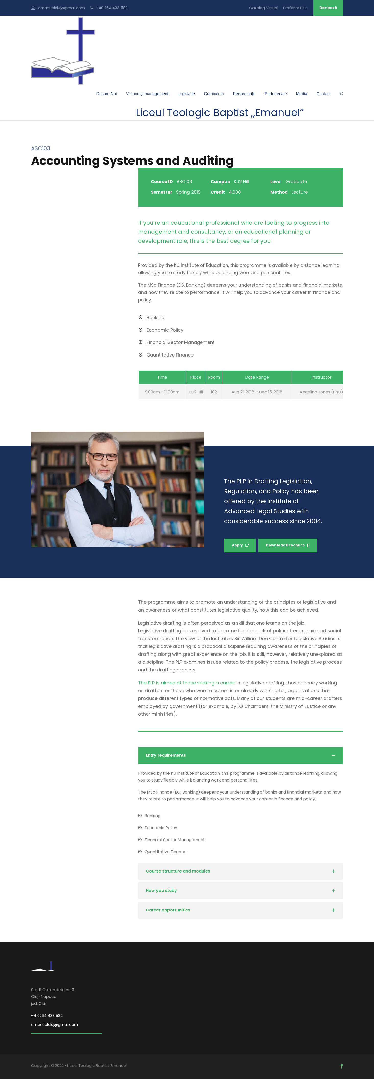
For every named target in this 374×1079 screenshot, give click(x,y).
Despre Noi (106, 93)
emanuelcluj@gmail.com (54, 1024)
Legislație (186, 93)
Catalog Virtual (263, 7)
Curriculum (214, 93)
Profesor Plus (295, 7)
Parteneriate (276, 93)
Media (301, 93)
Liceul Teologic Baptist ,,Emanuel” (220, 112)
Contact (323, 93)
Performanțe (244, 93)
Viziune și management (147, 93)
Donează (328, 7)
